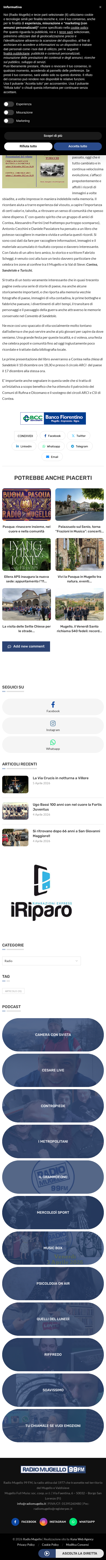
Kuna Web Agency (82, 1539)
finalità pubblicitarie (16, 53)
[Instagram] (53, 1522)
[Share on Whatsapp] (51, 446)
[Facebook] (23, 1522)
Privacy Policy (26, 1544)
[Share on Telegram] (79, 446)
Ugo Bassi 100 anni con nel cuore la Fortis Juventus (68, 806)
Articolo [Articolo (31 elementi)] (13, 991)
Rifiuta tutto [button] (28, 146)
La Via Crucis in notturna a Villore (61, 778)
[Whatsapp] (82, 1522)
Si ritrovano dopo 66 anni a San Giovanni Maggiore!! (66, 833)
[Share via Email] (52, 456)
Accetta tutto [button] (77, 146)
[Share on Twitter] (78, 435)
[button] (100, 7)
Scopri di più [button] (53, 135)
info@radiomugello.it (31, 1503)
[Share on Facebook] (52, 435)
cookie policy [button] (79, 27)
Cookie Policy (50, 1544)
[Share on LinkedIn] (24, 446)
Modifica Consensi (77, 1544)
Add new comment (26, 647)
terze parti (66, 32)
